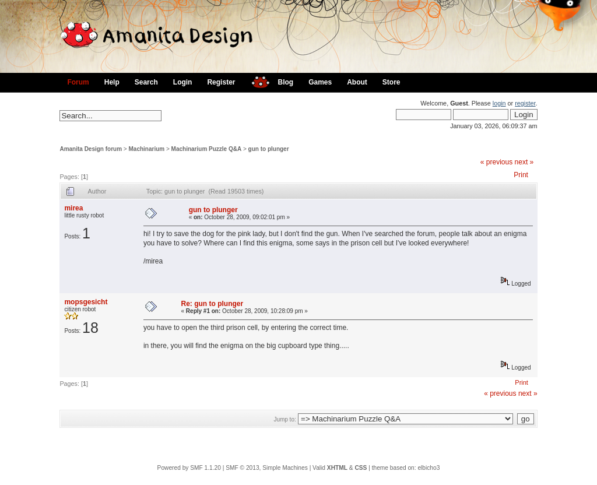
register (525, 103)
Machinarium (147, 149)
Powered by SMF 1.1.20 (189, 468)
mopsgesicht (85, 302)
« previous (496, 162)
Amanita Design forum (90, 149)
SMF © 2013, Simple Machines (267, 468)
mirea (73, 208)
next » (524, 162)
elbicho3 (428, 468)
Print (521, 175)
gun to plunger (268, 149)
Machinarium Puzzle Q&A (206, 149)
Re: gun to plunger (212, 304)
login (499, 103)
